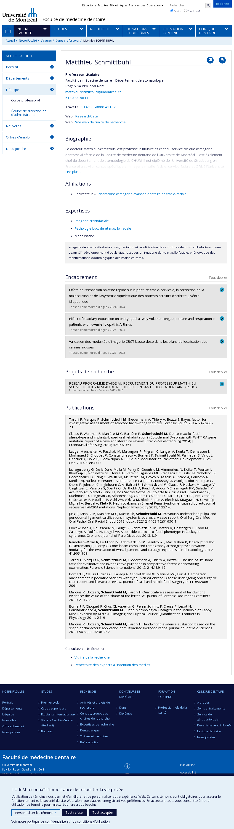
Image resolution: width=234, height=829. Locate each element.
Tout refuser (74, 812)
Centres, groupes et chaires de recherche (95, 715)
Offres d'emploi (18, 137)
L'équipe (46, 41)
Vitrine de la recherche (92, 657)
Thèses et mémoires (94, 736)
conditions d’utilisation (93, 821)
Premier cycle (50, 702)
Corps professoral (67, 41)
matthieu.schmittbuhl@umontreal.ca (93, 92)
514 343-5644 (76, 97)
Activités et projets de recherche (95, 704)
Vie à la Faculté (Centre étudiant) (57, 722)
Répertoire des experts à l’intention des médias (112, 664)
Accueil (10, 41)
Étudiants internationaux (58, 714)
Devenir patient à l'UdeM (214, 725)
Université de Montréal (19, 15)
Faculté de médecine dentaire (74, 19)
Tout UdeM (192, 11)
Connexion (155, 5)
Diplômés (125, 713)
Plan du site (187, 765)
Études (46, 691)
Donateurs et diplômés (129, 694)
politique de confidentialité (46, 821)
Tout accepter (102, 812)
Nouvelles (13, 126)
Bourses (47, 731)
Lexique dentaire (209, 731)
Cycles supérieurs (53, 708)
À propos (203, 702)
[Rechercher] (208, 5)
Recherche (88, 691)
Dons (123, 707)
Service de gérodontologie (207, 716)
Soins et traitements (211, 708)
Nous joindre (16, 148)
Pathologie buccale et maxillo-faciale (102, 228)
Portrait (12, 67)
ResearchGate (86, 116)
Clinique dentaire (210, 691)
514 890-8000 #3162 (98, 107)
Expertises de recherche (97, 724)
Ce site (175, 11)
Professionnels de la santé (172, 710)
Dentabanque (90, 730)
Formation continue (166, 694)
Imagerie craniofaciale (91, 220)
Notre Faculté (28, 41)
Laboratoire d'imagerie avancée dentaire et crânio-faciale (141, 193)
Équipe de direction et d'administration (28, 113)
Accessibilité (188, 772)
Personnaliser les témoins (35, 812)
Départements (17, 78)
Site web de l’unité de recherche (100, 122)
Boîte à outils (89, 742)
